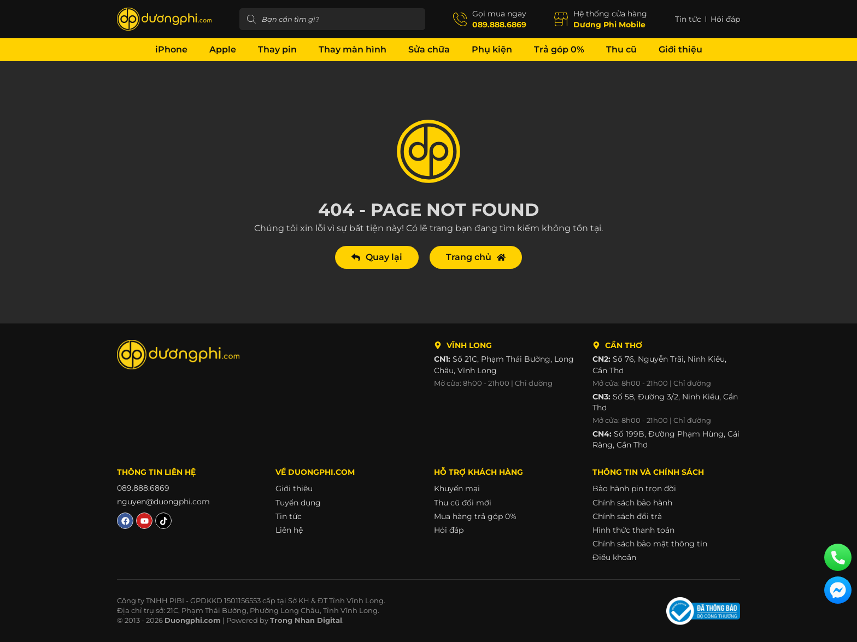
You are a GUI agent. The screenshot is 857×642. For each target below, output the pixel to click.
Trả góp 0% (559, 49)
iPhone (171, 49)
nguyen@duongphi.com (163, 503)
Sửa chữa (429, 49)
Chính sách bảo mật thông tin (649, 544)
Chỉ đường (534, 383)
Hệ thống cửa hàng (610, 14)
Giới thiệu (680, 49)
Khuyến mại (457, 488)
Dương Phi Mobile (609, 25)
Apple (222, 49)
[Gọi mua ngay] (460, 19)
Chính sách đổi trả (627, 516)
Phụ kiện (492, 49)
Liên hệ (289, 530)
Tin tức (288, 516)
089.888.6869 (499, 25)
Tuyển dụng (298, 503)
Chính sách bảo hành (632, 503)
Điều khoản (614, 557)
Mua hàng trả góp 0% (475, 516)
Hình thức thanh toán (633, 530)
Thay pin (277, 49)
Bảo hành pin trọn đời (634, 488)
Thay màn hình (352, 49)
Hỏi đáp (448, 530)
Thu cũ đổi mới (462, 503)
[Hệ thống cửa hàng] (561, 19)
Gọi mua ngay (499, 14)
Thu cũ (621, 49)
